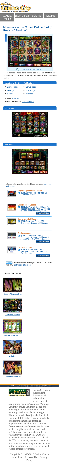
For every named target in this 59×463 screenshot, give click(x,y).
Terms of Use (31, 457)
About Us (10, 386)
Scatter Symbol (32, 90)
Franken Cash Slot (12, 315)
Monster (15, 98)
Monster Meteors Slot (12, 335)
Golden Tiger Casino (27, 205)
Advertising (21, 386)
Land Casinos (46, 386)
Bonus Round (12, 87)
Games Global (28, 102)
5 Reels (10, 94)
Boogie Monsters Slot (12, 294)
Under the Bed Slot (12, 377)
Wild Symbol (12, 90)
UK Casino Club (25, 247)
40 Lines (29, 94)
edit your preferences (22, 265)
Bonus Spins (31, 87)
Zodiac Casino (24, 233)
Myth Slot (13, 356)
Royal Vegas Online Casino (30, 191)
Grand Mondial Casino (28, 219)
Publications (33, 386)
